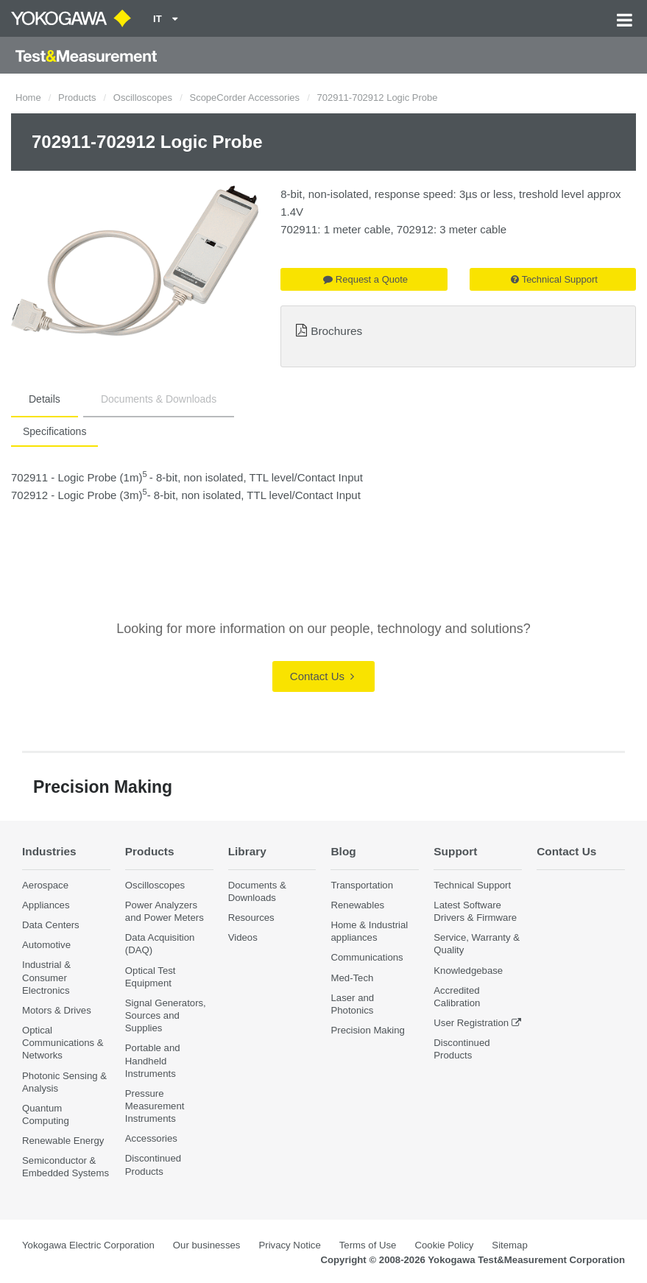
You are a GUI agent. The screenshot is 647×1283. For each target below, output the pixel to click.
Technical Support (554, 279)
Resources (251, 917)
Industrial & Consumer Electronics (46, 977)
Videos (243, 937)
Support (455, 851)
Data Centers (50, 924)
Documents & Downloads (158, 399)
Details (44, 399)
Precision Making (367, 1030)
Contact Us (322, 676)
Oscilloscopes (142, 97)
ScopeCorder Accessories (244, 97)
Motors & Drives (56, 1010)
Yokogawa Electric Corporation (88, 1245)
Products (77, 97)
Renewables (357, 905)
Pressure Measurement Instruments (155, 1106)
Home (28, 97)
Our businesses (207, 1245)
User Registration (471, 1022)
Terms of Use (368, 1245)
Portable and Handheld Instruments (152, 1060)
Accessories (151, 1138)
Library (247, 851)
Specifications (54, 431)
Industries (49, 851)
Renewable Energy (63, 1140)
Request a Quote (365, 279)
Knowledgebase (468, 970)
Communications (366, 957)
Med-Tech (351, 977)
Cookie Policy (443, 1245)
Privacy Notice (289, 1245)
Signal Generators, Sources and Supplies (165, 1015)
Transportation (361, 885)
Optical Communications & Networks (63, 1043)
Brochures (336, 331)
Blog (343, 851)
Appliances (46, 905)
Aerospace (45, 885)
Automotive (46, 944)
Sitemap (509, 1245)
